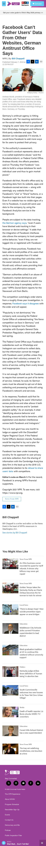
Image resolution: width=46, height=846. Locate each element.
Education (23, 624)
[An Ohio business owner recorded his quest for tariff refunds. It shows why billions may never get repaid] (10, 563)
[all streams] (42, 843)
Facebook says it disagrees (25, 303)
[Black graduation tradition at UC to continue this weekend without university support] (10, 650)
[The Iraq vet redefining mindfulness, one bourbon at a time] (10, 749)
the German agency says (14, 222)
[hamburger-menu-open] (4, 3)
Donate (38, 4)
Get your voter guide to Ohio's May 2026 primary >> (23, 12)
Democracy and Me (12, 825)
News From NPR (12, 499)
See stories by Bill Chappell (14, 532)
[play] (3, 843)
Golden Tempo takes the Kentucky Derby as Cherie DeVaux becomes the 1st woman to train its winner (31, 591)
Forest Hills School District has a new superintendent (31, 731)
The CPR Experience (12, 794)
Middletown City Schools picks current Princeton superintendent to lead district (30, 631)
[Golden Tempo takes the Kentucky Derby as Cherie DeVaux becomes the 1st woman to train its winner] (10, 588)
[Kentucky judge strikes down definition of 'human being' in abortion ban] (10, 671)
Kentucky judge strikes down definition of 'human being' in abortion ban (31, 673)
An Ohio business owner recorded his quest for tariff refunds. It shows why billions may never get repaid (31, 568)
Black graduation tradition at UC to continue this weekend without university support (31, 653)
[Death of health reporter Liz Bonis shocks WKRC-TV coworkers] (10, 712)
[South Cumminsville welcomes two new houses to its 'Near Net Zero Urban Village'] (10, 690)
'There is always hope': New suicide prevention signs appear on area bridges (31, 611)
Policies (8, 830)
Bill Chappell (18, 58)
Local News (24, 605)
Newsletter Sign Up (12, 810)
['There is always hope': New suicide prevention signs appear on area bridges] (10, 609)
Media (22, 708)
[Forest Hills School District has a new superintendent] (10, 731)
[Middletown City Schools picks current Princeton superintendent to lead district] (10, 628)
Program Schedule (12, 804)
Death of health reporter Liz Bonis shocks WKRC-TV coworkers (31, 714)
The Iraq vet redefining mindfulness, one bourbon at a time (31, 751)
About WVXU (10, 799)
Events (7, 815)
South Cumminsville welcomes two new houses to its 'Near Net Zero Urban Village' (31, 693)
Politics (22, 667)
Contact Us (9, 820)
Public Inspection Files (13, 835)
